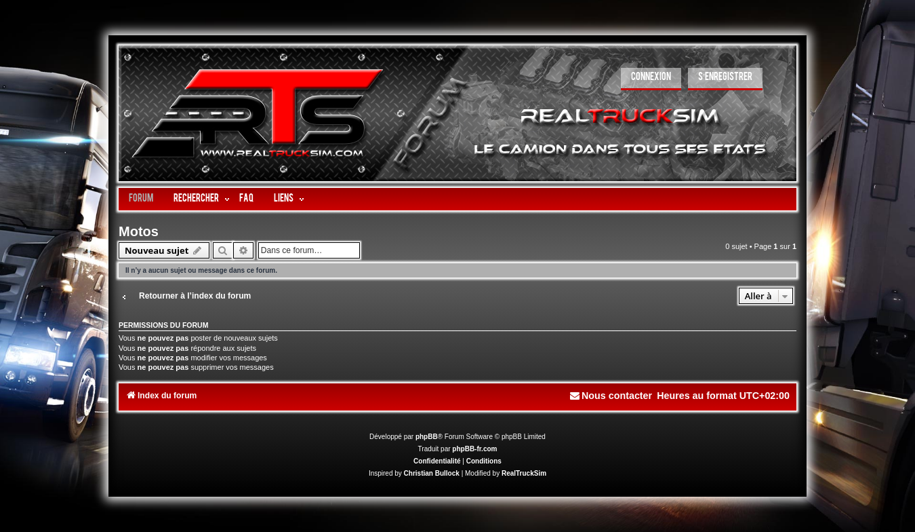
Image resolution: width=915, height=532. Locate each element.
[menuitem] (651, 79)
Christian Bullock (432, 473)
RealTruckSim (524, 473)
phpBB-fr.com (474, 449)
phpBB (426, 436)
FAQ (246, 199)
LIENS (283, 199)
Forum (141, 199)
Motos (139, 231)
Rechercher (196, 199)
